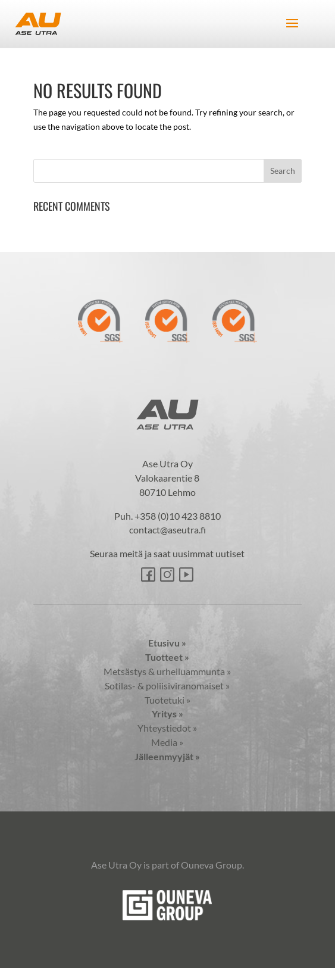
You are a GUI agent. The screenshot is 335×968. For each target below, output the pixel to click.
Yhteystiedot (167, 727)
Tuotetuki (167, 699)
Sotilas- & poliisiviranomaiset (167, 685)
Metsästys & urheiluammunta (167, 671)
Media (167, 742)
